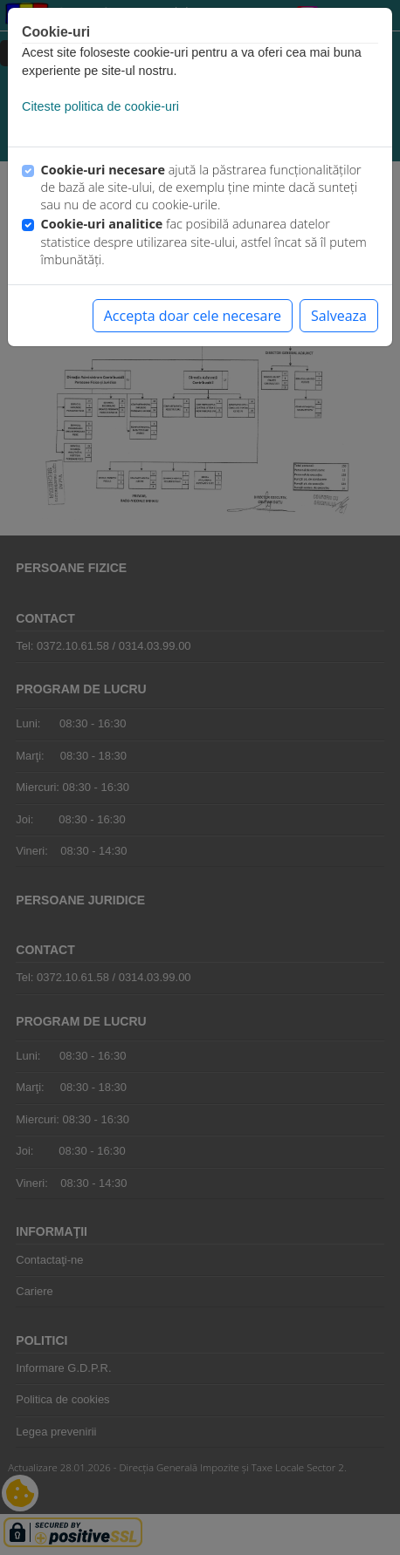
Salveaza (339, 315)
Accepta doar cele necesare (192, 315)
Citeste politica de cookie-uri (100, 106)
